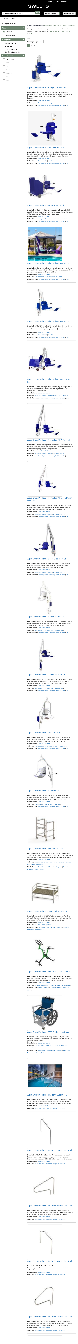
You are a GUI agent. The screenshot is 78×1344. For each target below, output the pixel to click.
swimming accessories (41, 1005)
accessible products (40, 319)
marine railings (62, 1293)
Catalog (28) (10, 59)
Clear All (5, 25)
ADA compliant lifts (40, 732)
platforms (49, 1078)
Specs (8, 70)
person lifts (44, 183)
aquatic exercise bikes (47, 1148)
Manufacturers (11, 35)
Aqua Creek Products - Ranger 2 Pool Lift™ (47, 99)
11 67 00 (37, 1078)
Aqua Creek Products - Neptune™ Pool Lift (47, 786)
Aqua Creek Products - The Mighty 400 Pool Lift (49, 373)
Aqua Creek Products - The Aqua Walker (45, 990)
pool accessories (46, 115)
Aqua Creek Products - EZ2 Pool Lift (44, 922)
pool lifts (54, 115)
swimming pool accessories (57, 1005)
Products (9, 31)
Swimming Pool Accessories (57, 117)
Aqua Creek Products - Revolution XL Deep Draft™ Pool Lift (47, 581)
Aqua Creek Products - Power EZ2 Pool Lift (47, 854)
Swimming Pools (43, 117)
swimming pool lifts (63, 457)
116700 (43, 1078)
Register (64, 2)
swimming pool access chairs (49, 1219)
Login (57, 2)
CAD (7, 63)
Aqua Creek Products (44, 112)
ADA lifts (37, 115)
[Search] (22, 13)
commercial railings (51, 1293)
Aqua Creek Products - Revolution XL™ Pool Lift (49, 512)
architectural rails (40, 1293)
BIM (7, 66)
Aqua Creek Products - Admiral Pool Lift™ (46, 169)
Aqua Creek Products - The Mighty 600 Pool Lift (49, 305)
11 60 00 (37, 1148)
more (29, 36)
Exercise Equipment (56, 1151)
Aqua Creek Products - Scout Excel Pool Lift (47, 650)
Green (8, 80)
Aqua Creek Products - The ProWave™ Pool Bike (49, 1135)
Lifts (67, 117)
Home (50, 2)
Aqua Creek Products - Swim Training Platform (48, 1065)
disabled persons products (55, 251)
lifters (65, 251)
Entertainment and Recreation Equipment (50, 1010)
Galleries (9, 73)
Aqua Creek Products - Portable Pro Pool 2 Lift (48, 237)
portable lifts (50, 867)
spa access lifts (58, 732)
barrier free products (41, 251)
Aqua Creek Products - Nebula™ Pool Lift (46, 718)
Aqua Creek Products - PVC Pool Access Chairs (49, 1205)
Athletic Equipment (43, 1151)
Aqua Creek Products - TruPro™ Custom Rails (48, 1278)
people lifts (50, 732)
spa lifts (60, 319)
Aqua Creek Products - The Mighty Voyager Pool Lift (49, 442)
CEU (7, 77)
